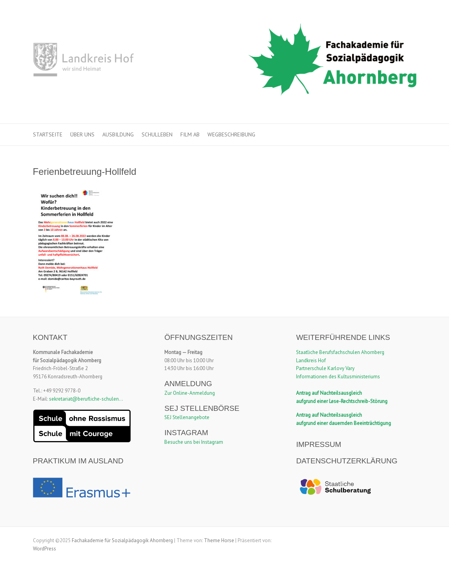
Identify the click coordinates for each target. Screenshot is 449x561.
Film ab (190, 134)
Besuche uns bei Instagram (193, 442)
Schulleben (157, 134)
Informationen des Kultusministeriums (338, 376)
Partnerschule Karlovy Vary (325, 368)
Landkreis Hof (311, 360)
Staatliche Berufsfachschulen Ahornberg (340, 352)
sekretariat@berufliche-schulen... (86, 399)
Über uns (82, 134)
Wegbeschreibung (231, 134)
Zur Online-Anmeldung (189, 393)
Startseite (47, 134)
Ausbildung (118, 134)
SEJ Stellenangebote (186, 417)
